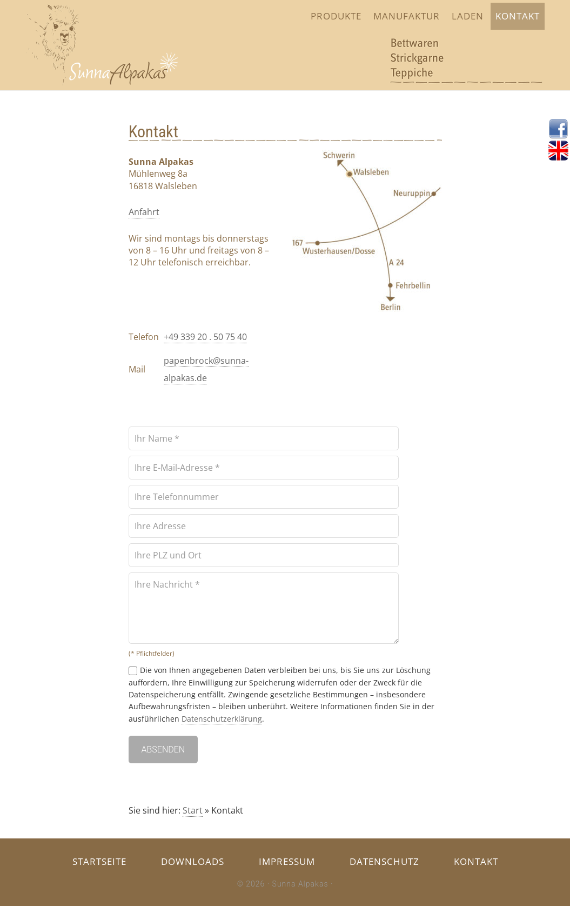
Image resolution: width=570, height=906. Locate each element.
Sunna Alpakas (300, 884)
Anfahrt (144, 212)
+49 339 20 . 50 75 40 (205, 337)
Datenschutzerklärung (222, 719)
